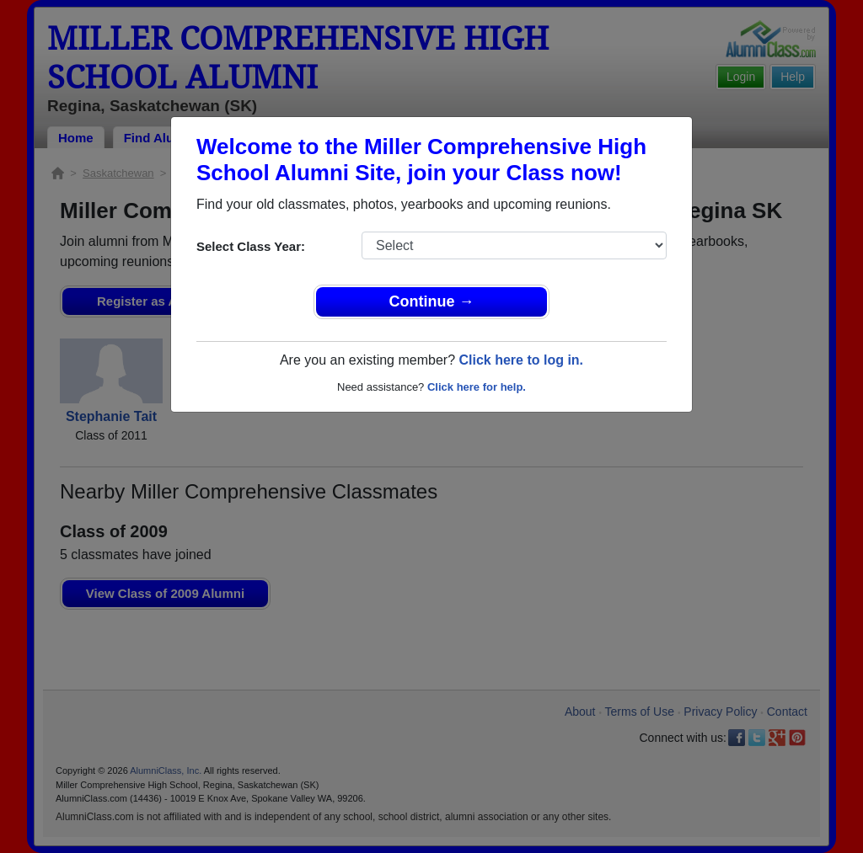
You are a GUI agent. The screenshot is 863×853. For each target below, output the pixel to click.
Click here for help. (476, 387)
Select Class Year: (250, 246)
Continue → (431, 301)
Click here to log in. (520, 360)
